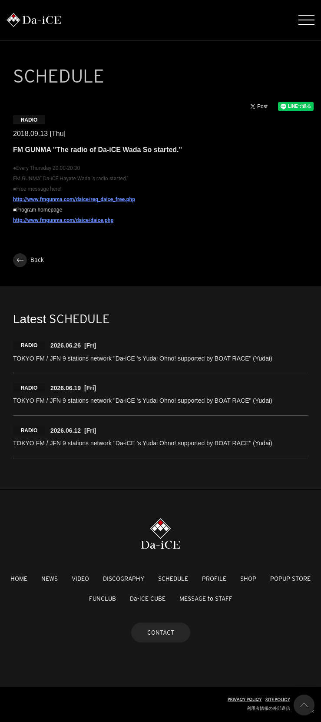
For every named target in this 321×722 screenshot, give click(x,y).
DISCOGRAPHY (123, 578)
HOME (18, 578)
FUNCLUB (102, 598)
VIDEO (80, 578)
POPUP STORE (290, 578)
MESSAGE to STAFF (205, 598)
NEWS (49, 578)
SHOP (248, 578)
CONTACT (160, 632)
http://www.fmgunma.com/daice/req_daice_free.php (74, 199)
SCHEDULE (173, 578)
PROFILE (214, 578)
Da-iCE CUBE (147, 598)
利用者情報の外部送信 (268, 708)
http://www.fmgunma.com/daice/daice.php (63, 220)
